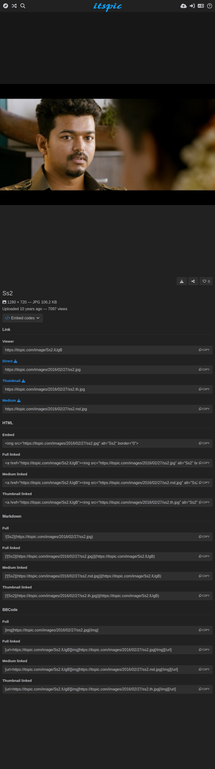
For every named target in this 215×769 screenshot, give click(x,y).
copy (204, 349)
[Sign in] (192, 6)
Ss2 (7, 293)
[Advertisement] (107, 48)
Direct (9, 361)
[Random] (14, 6)
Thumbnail (13, 381)
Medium (11, 400)
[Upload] (183, 6)
